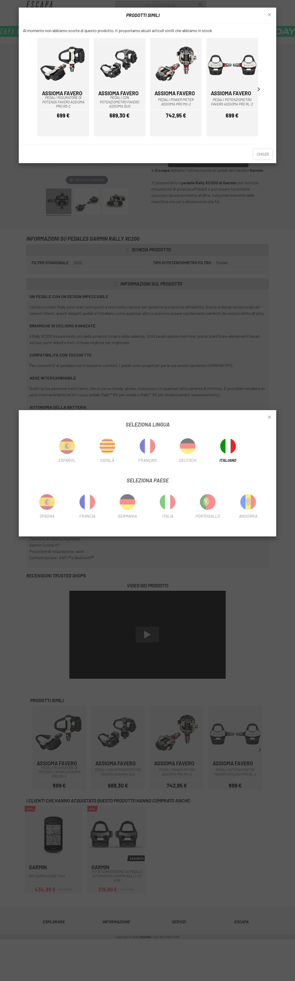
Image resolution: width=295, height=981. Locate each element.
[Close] (269, 417)
